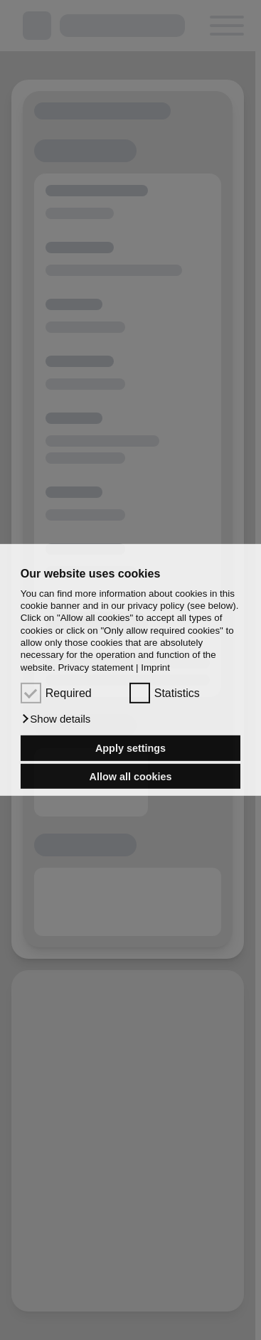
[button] (56, 719)
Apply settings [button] (130, 748)
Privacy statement (95, 667)
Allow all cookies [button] (131, 776)
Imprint (155, 667)
